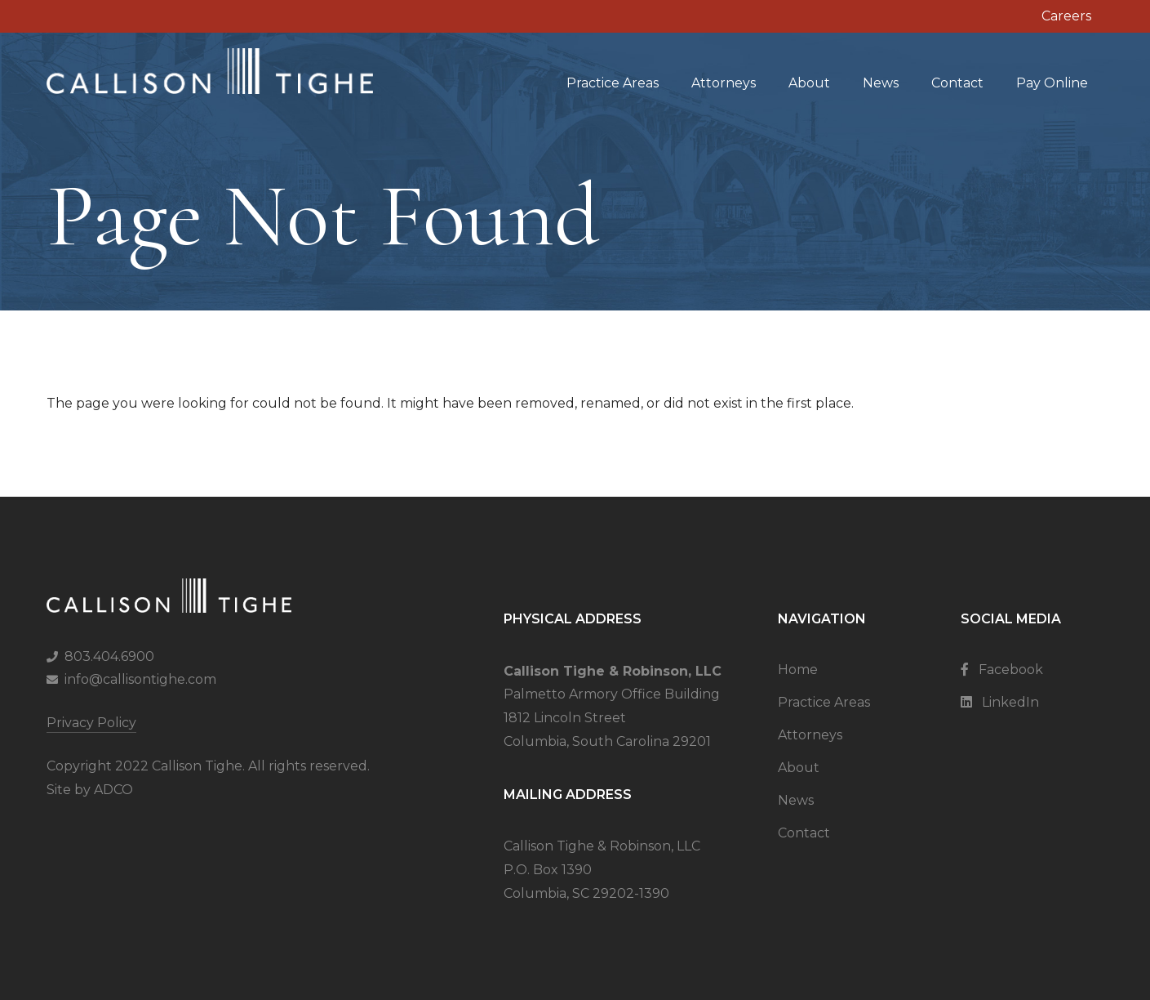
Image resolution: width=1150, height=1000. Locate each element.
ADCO (113, 789)
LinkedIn (1000, 702)
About (809, 83)
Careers (1066, 16)
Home (798, 669)
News (881, 83)
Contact (957, 83)
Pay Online (1052, 83)
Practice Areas (612, 83)
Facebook (1002, 669)
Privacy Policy (91, 722)
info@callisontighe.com (140, 679)
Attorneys (723, 83)
